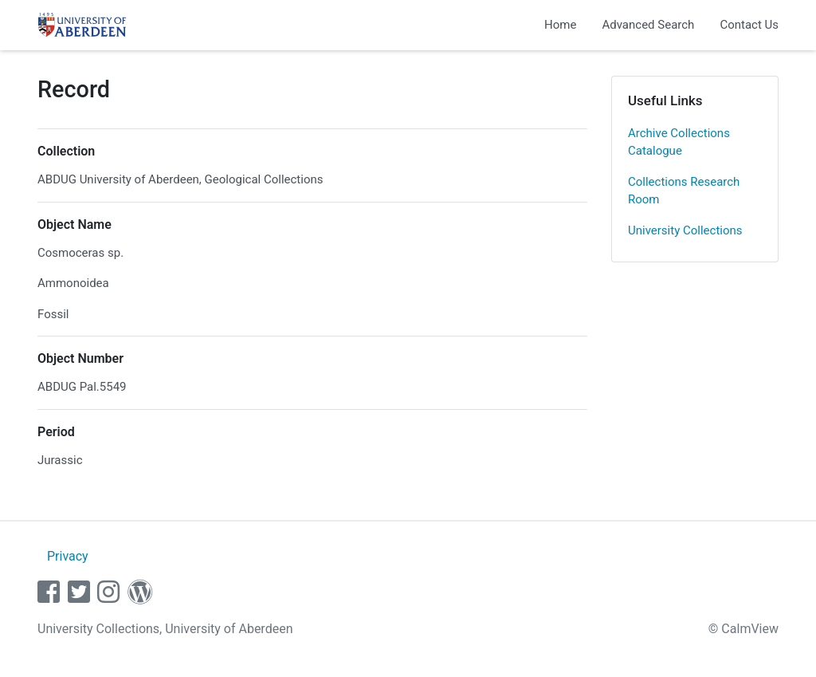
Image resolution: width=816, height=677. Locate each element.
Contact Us (749, 25)
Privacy (67, 556)
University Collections (685, 230)
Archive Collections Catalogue (679, 142)
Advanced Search (648, 25)
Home (560, 25)
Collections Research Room (684, 191)
